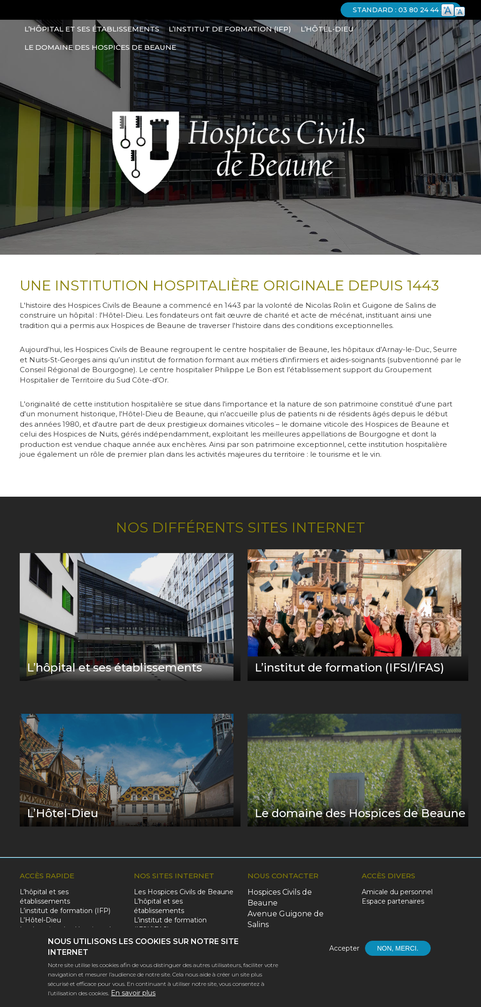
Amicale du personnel (397, 892)
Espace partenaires (393, 901)
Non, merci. (398, 950)
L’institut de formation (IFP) (230, 28)
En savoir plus (133, 995)
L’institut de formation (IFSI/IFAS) (170, 925)
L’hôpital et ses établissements (91, 28)
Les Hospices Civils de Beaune (183, 892)
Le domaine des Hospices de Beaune (100, 47)
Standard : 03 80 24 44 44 (401, 10)
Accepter (344, 950)
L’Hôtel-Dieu (327, 28)
